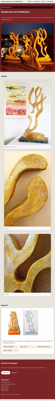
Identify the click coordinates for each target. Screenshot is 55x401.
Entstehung (36, 1)
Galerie (29, 1)
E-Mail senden (5, 372)
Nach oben (14, 372)
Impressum (50, 1)
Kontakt (43, 1)
